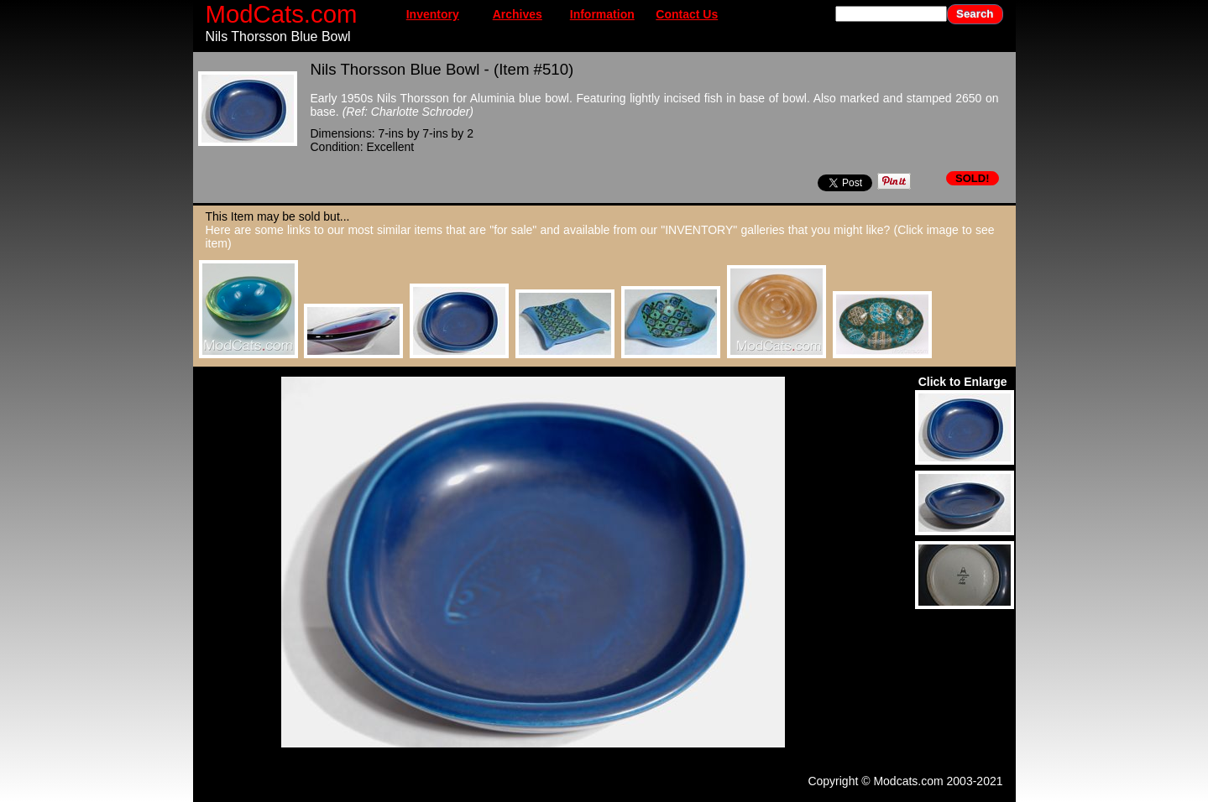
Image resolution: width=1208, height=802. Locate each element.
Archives (517, 14)
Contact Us (687, 14)
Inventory (432, 14)
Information (602, 14)
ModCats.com (282, 14)
